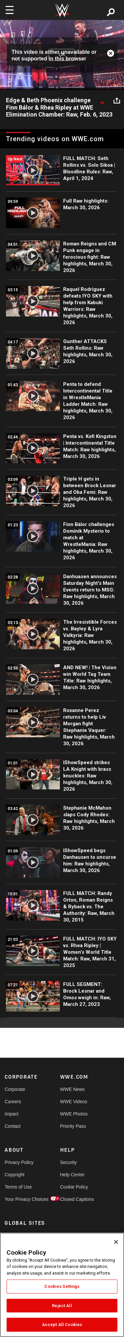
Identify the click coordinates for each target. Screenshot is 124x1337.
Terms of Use (18, 1187)
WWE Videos (73, 1101)
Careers (13, 1101)
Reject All (62, 1305)
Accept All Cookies (62, 1324)
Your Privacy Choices (18, 1199)
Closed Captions (74, 1199)
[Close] (116, 1242)
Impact (12, 1113)
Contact (13, 1126)
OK (62, 54)
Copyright (14, 1174)
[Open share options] (116, 100)
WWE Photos (74, 1113)
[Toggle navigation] (10, 10)
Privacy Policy (18, 1162)
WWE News (72, 1089)
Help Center (72, 1174)
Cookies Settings (61, 1286)
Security (68, 1162)
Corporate (15, 1089)
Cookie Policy (74, 1187)
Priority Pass (73, 1126)
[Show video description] (102, 100)
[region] (62, 1285)
